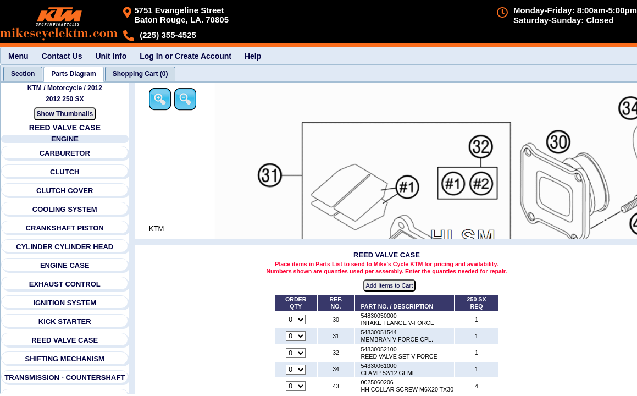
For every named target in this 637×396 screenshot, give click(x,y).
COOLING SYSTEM (64, 209)
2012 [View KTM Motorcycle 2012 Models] (94, 88)
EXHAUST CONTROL (65, 284)
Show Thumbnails (65, 114)
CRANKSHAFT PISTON (65, 228)
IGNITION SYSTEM (64, 303)
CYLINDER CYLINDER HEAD (64, 247)
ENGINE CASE (65, 265)
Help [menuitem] (253, 56)
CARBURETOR (65, 153)
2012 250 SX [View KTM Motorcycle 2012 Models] (65, 99)
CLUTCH (64, 172)
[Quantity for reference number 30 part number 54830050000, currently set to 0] (296, 319)
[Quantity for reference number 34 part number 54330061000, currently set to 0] (296, 370)
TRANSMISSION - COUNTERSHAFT (64, 377)
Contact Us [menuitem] (62, 56)
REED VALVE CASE (64, 340)
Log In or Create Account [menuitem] (185, 56)
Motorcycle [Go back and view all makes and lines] (65, 88)
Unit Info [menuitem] (110, 56)
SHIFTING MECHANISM (64, 359)
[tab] (22, 74)
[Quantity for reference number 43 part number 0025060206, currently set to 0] (296, 386)
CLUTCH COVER (64, 190)
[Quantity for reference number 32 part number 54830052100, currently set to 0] (296, 353)
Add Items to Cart (389, 285)
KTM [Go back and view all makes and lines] (34, 88)
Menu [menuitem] (18, 56)
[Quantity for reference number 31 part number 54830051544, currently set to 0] (296, 336)
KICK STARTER (64, 321)
